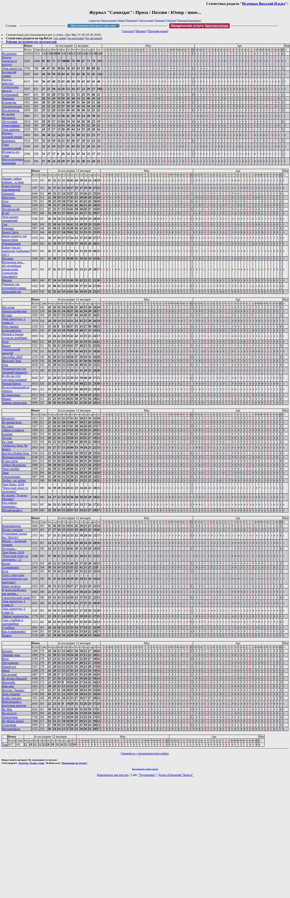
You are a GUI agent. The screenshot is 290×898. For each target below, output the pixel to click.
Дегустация (9, 121)
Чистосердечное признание (12, 161)
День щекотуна (12, 68)
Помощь (182, 20)
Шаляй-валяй (11, 209)
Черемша (8, 98)
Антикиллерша (12, 106)
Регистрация (109, 20)
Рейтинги (132, 20)
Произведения (157, 31)
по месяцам (93, 38)
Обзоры (171, 20)
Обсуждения (146, 20)
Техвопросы (193, 20)
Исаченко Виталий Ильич (263, 4)
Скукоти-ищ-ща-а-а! (10, 88)
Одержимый (10, 94)
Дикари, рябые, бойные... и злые (13, 180)
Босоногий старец (9, 74)
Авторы (128, 31)
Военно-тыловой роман (12, 135)
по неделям (75, 38)
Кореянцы (8, 140)
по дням (60, 38)
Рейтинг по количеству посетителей (31, 41)
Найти (121, 20)
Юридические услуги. (199, 25)
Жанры (140, 31)
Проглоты (8, 197)
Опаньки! (8, 193)
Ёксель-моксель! (8, 81)
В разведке (9, 102)
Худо (5, 201)
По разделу (9, 53)
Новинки (160, 20)
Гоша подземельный (11, 146)
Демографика (11, 125)
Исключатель (11, 110)
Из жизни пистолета (8, 115)
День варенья (11, 129)
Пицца (6, 205)
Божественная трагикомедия (11, 187)
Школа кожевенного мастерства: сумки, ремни (93, 26)
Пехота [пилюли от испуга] (9, 61)
